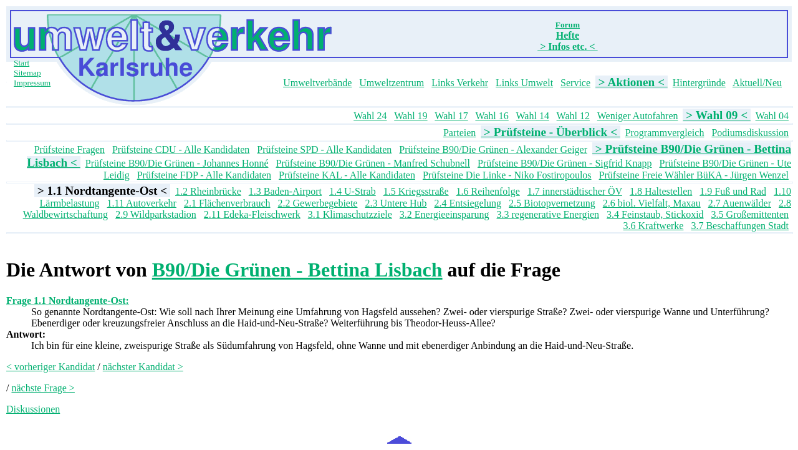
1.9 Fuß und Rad (732, 191)
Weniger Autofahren (637, 115)
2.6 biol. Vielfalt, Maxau (652, 203)
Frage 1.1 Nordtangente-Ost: (67, 300)
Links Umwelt (524, 82)
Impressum (32, 82)
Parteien (459, 132)
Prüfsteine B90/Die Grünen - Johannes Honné (177, 163)
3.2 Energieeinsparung (444, 214)
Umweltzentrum (391, 82)
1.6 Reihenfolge (488, 191)
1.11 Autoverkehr (141, 203)
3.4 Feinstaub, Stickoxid (655, 214)
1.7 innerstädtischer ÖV (574, 191)
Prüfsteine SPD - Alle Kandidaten (324, 149)
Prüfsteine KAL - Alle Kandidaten (347, 175)
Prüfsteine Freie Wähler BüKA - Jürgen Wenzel (694, 175)
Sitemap (27, 72)
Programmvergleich (664, 132)
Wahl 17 (451, 115)
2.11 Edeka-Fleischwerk (252, 214)
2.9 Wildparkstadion (155, 214)
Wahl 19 (410, 115)
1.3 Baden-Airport (285, 191)
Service (575, 82)
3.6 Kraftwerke (653, 225)
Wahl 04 (772, 115)
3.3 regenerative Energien (548, 214)
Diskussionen (33, 409)
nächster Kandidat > (143, 366)
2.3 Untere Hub (395, 203)
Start (21, 62)
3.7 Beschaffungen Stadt (740, 225)
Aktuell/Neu (757, 82)
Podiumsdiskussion (750, 132)
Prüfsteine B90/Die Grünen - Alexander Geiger (493, 149)
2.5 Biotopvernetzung (552, 203)
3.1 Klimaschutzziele (350, 214)
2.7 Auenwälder (739, 203)
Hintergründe (699, 82)
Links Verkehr (459, 82)
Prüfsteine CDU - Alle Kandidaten (180, 149)
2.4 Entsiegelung (468, 203)
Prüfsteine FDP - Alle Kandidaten (204, 175)
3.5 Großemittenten (750, 214)
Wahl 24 (370, 115)
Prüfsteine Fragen (69, 149)
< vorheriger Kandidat (50, 366)
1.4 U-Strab (352, 191)
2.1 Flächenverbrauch (227, 203)
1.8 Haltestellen (661, 191)
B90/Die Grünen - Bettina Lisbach (297, 269)
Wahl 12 (573, 115)
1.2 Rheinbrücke (208, 191)
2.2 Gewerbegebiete (318, 203)
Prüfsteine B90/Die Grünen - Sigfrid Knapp (565, 163)
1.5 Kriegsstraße (416, 191)
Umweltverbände (317, 82)
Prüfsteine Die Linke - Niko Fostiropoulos (507, 175)
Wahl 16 (491, 115)
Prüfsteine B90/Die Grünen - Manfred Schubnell (372, 163)
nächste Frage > (42, 388)
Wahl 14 (532, 115)
